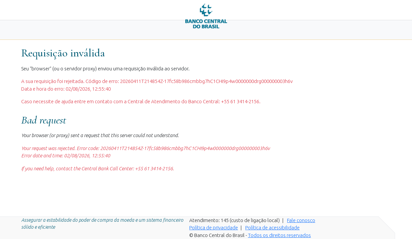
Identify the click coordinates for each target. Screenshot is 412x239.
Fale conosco (301, 220)
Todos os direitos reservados (279, 235)
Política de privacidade (213, 227)
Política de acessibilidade (272, 227)
